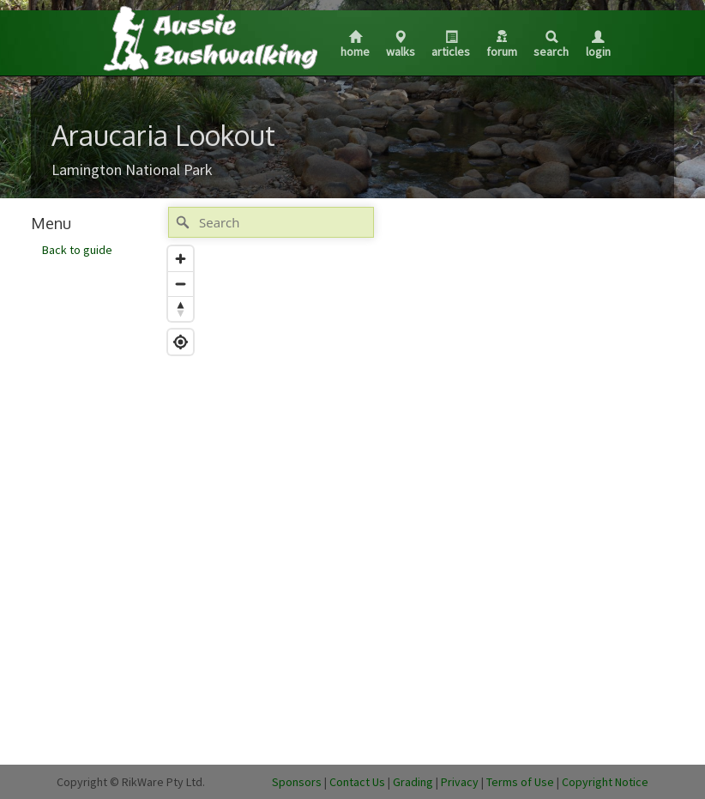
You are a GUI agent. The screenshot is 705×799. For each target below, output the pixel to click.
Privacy (460, 782)
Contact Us (357, 782)
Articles (450, 45)
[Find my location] (180, 342)
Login (598, 45)
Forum (501, 44)
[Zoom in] (180, 258)
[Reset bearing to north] (180, 308)
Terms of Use (520, 782)
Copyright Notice (605, 782)
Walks (400, 45)
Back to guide (77, 249)
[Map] (404, 477)
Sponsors (297, 782)
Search (551, 45)
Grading (413, 782)
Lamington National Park (132, 169)
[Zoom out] (180, 283)
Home (355, 45)
